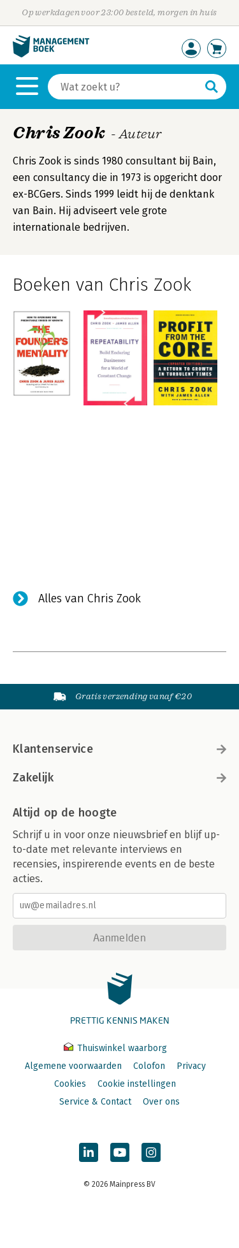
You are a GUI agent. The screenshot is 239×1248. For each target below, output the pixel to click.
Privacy (191, 1066)
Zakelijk (119, 778)
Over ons (161, 1101)
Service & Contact (95, 1101)
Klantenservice (119, 749)
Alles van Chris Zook (89, 598)
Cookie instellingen (137, 1083)
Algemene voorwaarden (73, 1066)
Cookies (70, 1083)
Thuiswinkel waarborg (115, 1048)
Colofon (149, 1066)
